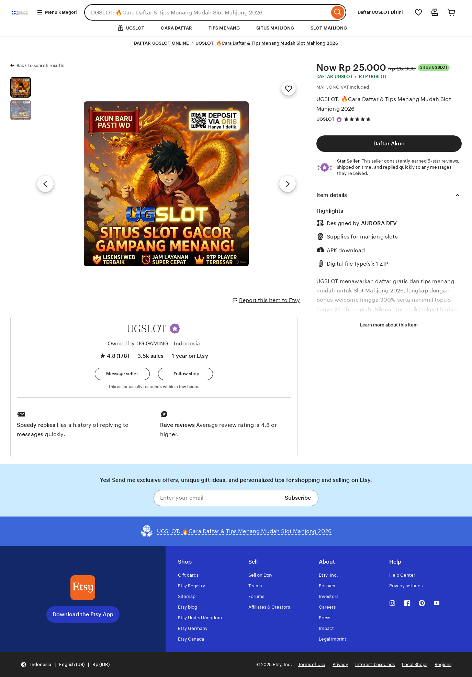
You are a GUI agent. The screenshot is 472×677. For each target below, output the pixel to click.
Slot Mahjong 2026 (378, 290)
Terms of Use (311, 664)
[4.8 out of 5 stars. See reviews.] (358, 119)
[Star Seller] (339, 119)
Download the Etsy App (83, 614)
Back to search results (40, 65)
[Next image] (287, 184)
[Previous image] (45, 184)
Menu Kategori (57, 12)
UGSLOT (325, 119)
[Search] (337, 12)
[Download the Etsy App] (82, 587)
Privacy (340, 664)
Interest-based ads (375, 664)
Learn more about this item (389, 325)
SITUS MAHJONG (275, 28)
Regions (443, 664)
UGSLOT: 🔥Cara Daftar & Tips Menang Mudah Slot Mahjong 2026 (266, 43)
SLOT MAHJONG (329, 28)
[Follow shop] (185, 374)
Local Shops (414, 664)
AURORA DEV (379, 223)
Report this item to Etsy (266, 300)
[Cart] (451, 12)
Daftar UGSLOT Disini (380, 12)
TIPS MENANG (224, 28)
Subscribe (298, 498)
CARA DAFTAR (176, 28)
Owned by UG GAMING (138, 343)
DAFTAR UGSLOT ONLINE (161, 43)
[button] (175, 328)
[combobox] (206, 12)
